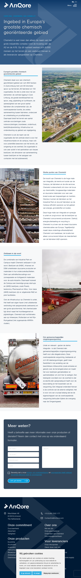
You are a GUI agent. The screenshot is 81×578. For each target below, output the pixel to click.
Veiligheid (11, 534)
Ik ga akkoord (25, 573)
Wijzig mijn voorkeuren (51, 573)
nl (73, 2)
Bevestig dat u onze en (41, 473)
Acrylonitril (12, 544)
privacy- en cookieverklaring (37, 472)
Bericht (46, 449)
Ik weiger (37, 573)
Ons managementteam (53, 536)
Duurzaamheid (13, 528)
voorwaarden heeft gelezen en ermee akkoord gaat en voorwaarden (41, 473)
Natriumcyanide (14, 550)
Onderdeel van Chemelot (54, 534)
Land (11, 466)
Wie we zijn (49, 528)
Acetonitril (12, 547)
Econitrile (11, 542)
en (76, 2)
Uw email (13, 454)
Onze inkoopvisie (51, 544)
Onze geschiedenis (52, 531)
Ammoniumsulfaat (14, 555)
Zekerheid (11, 531)
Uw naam (13, 449)
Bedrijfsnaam (13, 460)
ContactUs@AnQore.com (54, 518)
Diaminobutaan (13, 557)
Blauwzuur (12, 552)
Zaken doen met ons (52, 547)
